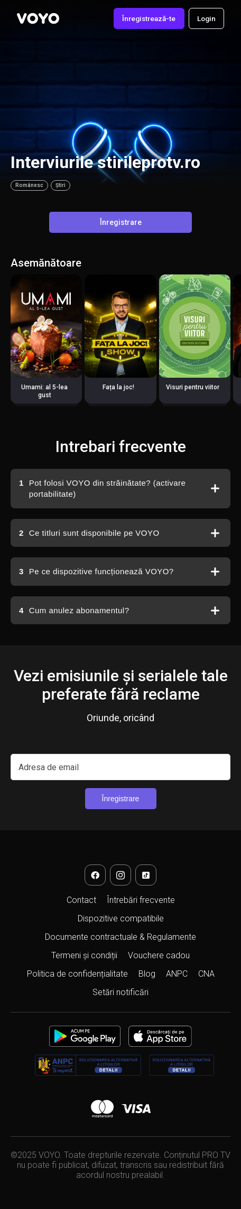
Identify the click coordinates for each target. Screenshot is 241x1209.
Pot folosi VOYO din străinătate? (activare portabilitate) (102, 488)
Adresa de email (48, 767)
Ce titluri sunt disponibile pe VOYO (89, 533)
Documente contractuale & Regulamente (120, 937)
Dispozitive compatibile (121, 918)
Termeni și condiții (84, 955)
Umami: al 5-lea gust (44, 391)
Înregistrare (121, 222)
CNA (206, 974)
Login (206, 18)
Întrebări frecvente (141, 900)
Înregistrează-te (148, 18)
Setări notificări (120, 992)
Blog (146, 974)
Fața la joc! (118, 387)
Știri (60, 185)
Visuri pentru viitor (192, 387)
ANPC (177, 974)
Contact (81, 900)
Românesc (29, 185)
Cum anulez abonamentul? (74, 610)
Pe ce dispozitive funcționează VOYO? (97, 571)
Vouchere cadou (159, 955)
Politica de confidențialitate (77, 974)
